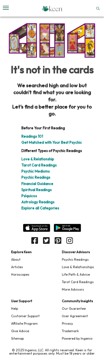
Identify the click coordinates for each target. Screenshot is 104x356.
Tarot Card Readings (39, 165)
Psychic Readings (35, 177)
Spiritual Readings (36, 190)
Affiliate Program (24, 323)
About (16, 259)
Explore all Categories (40, 208)
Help (14, 308)
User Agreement (75, 316)
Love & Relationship (37, 159)
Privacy (67, 323)
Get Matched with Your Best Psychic (51, 142)
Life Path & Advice (76, 274)
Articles (17, 267)
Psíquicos (29, 196)
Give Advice (20, 331)
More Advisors (73, 289)
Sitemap (17, 338)
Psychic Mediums (35, 171)
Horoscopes (20, 274)
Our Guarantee (74, 308)
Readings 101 (32, 136)
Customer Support (25, 316)
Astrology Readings (37, 202)
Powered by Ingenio (77, 338)
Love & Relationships (78, 267)
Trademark (70, 331)
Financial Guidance (37, 183)
